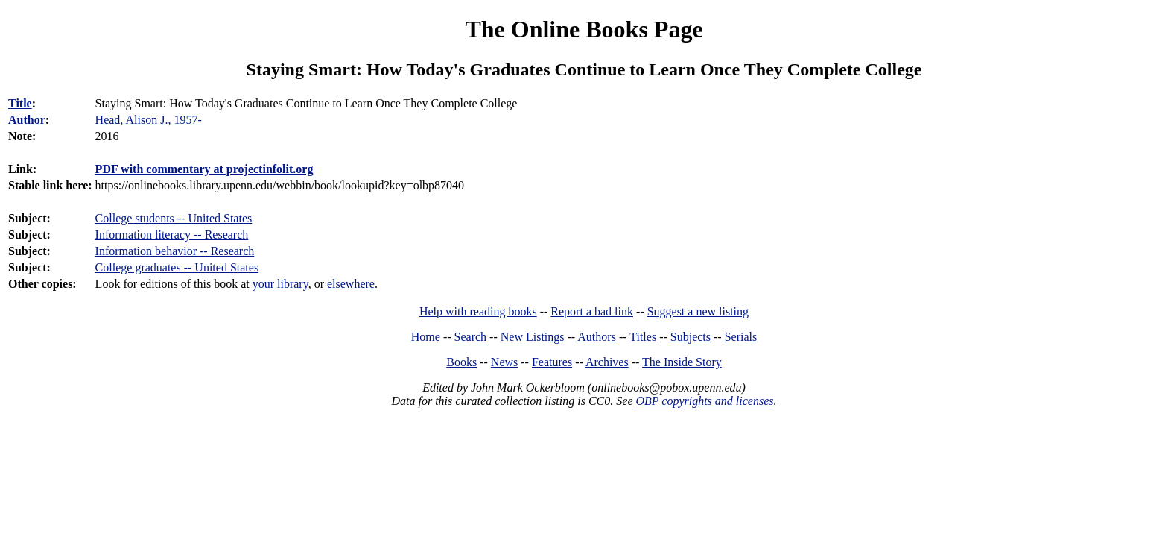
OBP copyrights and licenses (704, 401)
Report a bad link (591, 311)
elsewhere (351, 283)
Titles (642, 336)
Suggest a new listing (698, 311)
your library (280, 283)
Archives (607, 362)
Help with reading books (478, 311)
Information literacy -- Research (172, 234)
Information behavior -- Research (175, 251)
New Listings (533, 336)
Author (26, 119)
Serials (741, 336)
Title (20, 103)
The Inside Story (682, 362)
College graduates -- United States (177, 267)
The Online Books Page (583, 29)
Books (461, 362)
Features (552, 362)
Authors (596, 336)
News (504, 362)
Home (425, 336)
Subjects (690, 336)
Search (470, 336)
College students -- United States (174, 218)
